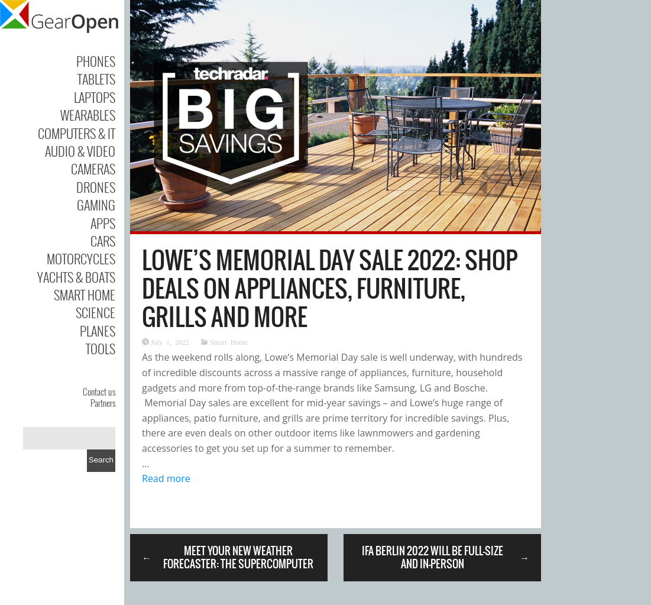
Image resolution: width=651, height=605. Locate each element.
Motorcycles (81, 258)
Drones (95, 186)
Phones (95, 60)
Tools (100, 348)
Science (95, 312)
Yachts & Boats (76, 276)
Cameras (93, 168)
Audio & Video (80, 150)
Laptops (94, 97)
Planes (97, 330)
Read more (166, 478)
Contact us (99, 391)
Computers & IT (76, 133)
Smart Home (84, 294)
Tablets (96, 78)
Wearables (87, 114)
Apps (102, 222)
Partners (102, 402)
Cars (102, 240)
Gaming (96, 204)
